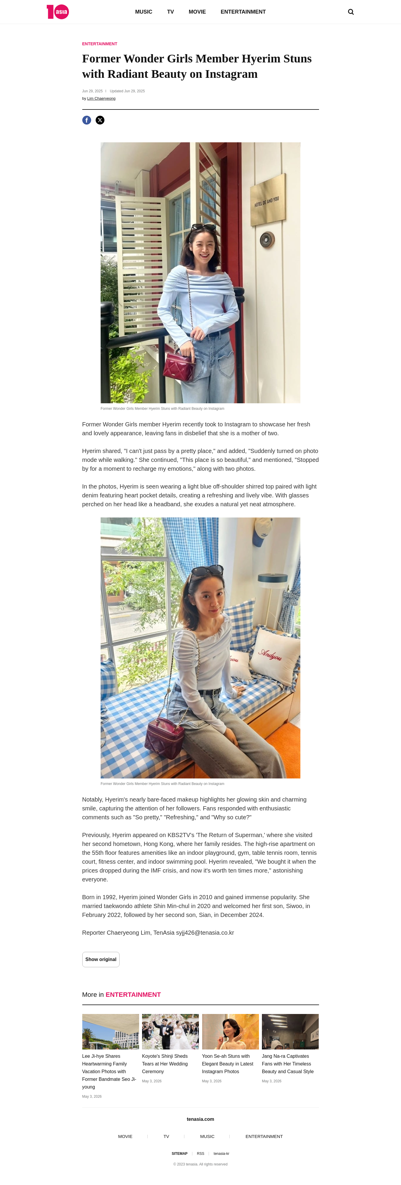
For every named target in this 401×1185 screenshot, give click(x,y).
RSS (200, 1154)
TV (170, 12)
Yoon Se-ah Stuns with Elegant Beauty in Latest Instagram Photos (227, 1064)
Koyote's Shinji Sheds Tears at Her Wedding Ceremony (165, 1064)
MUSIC (143, 12)
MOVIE (197, 12)
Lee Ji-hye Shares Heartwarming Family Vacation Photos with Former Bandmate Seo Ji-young (109, 1071)
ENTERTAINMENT (243, 12)
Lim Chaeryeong (101, 98)
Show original (101, 959)
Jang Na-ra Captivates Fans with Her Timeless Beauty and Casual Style (288, 1064)
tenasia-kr (221, 1154)
